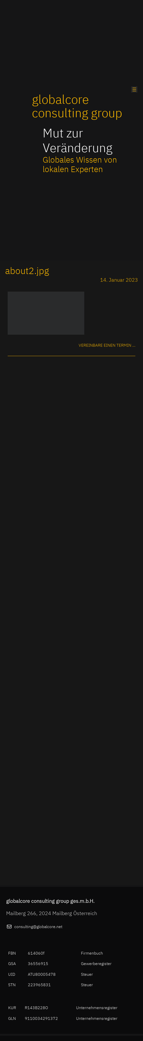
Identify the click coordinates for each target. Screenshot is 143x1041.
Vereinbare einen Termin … (107, 345)
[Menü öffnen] (134, 89)
